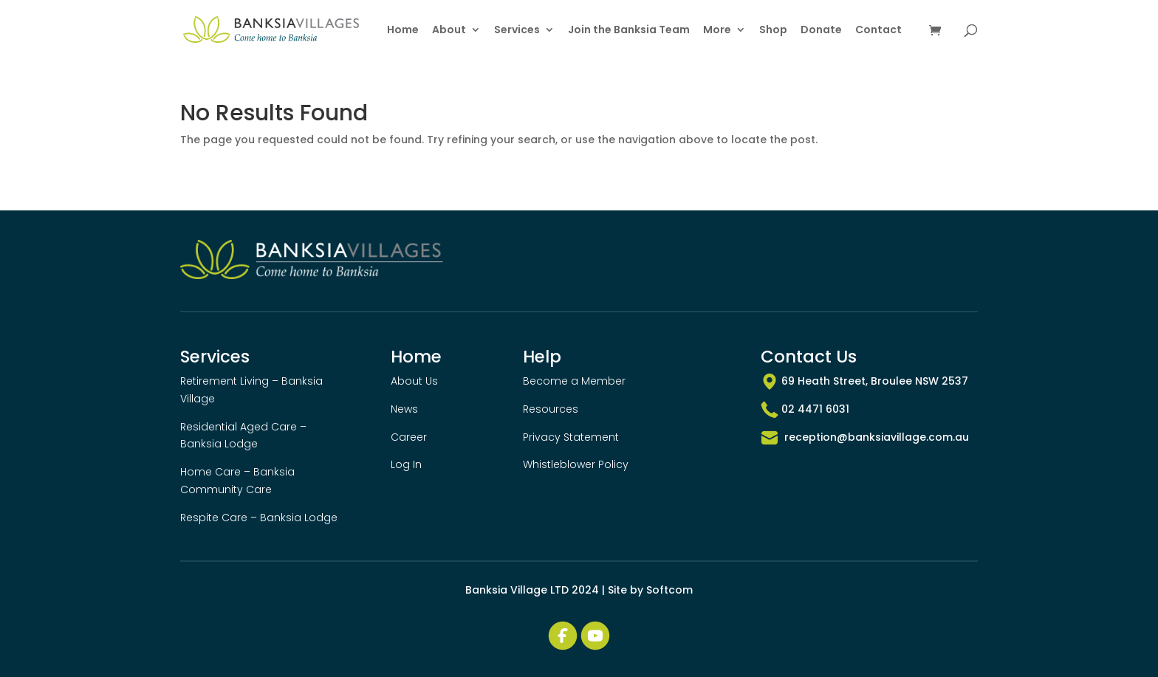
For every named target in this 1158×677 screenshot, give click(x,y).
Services (517, 30)
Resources (550, 409)
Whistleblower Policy (575, 464)
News (404, 409)
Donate (821, 30)
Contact (878, 30)
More (717, 30)
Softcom (669, 590)
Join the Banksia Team (629, 30)
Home (403, 30)
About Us (414, 381)
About (449, 30)
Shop (773, 30)
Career (409, 437)
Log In (406, 464)
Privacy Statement (571, 437)
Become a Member (574, 381)
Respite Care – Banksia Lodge (259, 517)
